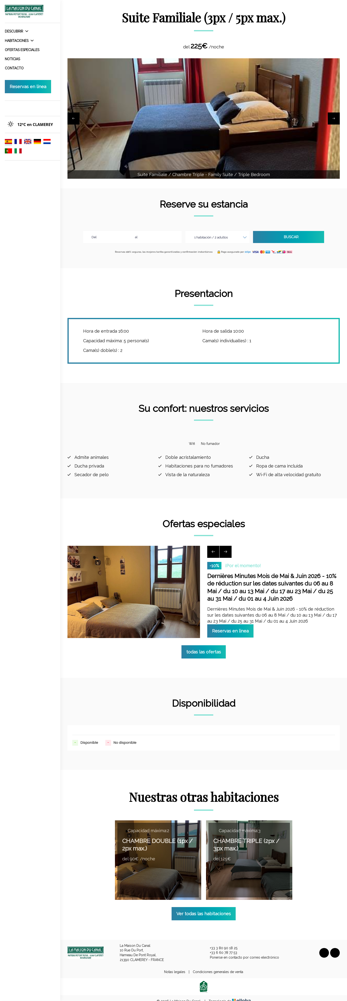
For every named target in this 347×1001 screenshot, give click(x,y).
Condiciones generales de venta (218, 967)
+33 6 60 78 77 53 (220, 948)
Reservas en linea (28, 86)
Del (94, 237)
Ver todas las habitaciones (203, 908)
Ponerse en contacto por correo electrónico (241, 952)
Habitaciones (19, 41)
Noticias (12, 59)
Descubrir (16, 31)
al (136, 237)
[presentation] (73, 118)
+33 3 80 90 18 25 (220, 943)
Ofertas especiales (22, 50)
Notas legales (174, 967)
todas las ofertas (203, 646)
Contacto (14, 68)
